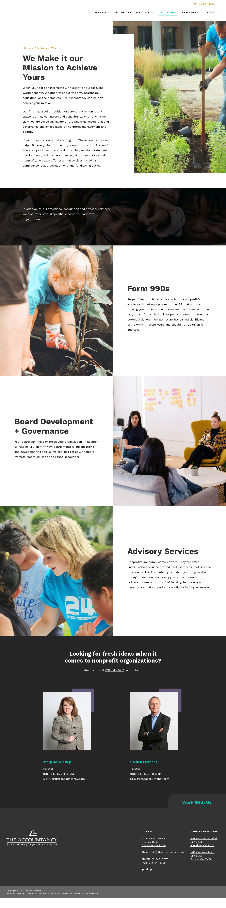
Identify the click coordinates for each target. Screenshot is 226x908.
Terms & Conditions (51, 893)
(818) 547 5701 (160, 859)
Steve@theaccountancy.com (150, 778)
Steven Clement (143, 762)
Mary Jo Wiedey (57, 762)
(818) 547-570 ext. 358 (59, 773)
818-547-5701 (114, 670)
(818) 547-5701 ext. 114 (146, 773)
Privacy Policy (33, 893)
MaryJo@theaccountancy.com (64, 778)
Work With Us (197, 802)
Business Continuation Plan (75, 893)
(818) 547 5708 (157, 862)
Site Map (94, 893)
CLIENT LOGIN (205, 3)
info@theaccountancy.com (167, 852)
